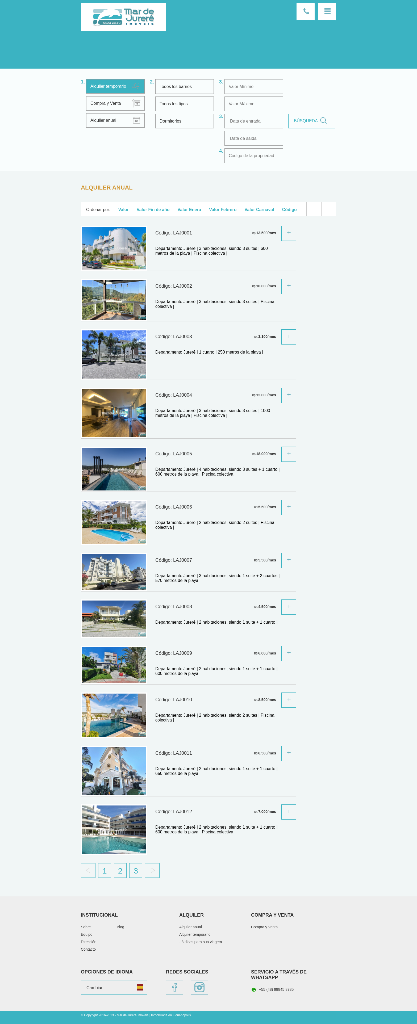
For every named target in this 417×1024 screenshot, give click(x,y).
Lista (314, 209)
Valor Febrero (222, 209)
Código (289, 209)
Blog (120, 927)
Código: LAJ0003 (173, 336)
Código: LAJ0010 (173, 699)
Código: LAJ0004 (173, 395)
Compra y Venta (105, 103)
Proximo (152, 870)
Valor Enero (189, 209)
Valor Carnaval (259, 209)
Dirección (88, 942)
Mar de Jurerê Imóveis (123, 17)
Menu (327, 11)
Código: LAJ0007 (173, 560)
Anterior (88, 870)
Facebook (174, 987)
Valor (123, 209)
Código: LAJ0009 (173, 653)
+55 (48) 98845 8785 (272, 989)
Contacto (88, 949)
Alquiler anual (103, 120)
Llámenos (305, 11)
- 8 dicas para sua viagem (200, 942)
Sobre (86, 927)
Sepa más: (288, 233)
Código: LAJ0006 (173, 507)
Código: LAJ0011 (173, 753)
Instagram (199, 987)
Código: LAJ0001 (173, 233)
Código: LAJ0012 (173, 811)
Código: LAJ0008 (173, 606)
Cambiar (94, 987)
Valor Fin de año (153, 209)
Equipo (87, 934)
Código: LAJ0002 (173, 286)
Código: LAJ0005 (173, 453)
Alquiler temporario (108, 86)
